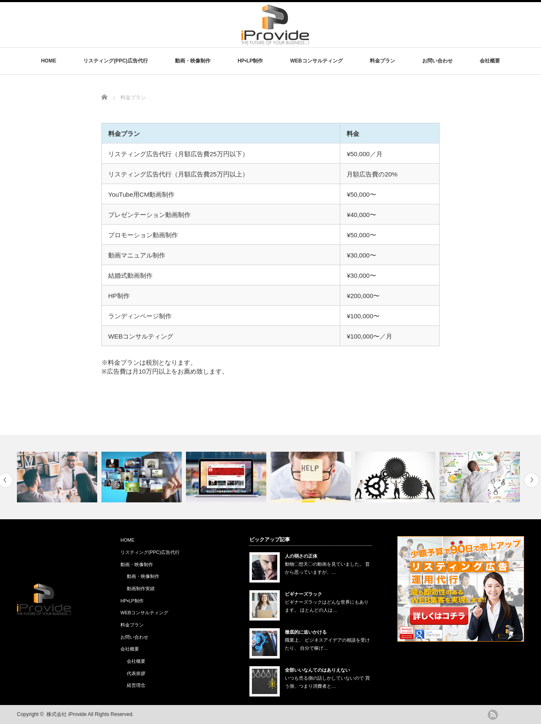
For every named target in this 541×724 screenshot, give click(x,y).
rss (493, 715)
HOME (48, 61)
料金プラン (382, 61)
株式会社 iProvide (66, 714)
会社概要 (490, 61)
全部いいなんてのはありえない (317, 669)
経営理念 (136, 685)
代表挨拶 (136, 673)
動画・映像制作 (192, 61)
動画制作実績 (141, 588)
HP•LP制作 (250, 61)
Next (531, 480)
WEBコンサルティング (316, 61)
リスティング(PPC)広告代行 (115, 61)
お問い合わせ (437, 61)
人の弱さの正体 (301, 556)
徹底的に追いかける (306, 632)
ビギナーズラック (303, 594)
